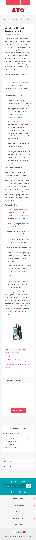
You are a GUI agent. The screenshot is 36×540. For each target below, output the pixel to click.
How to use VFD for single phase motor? (16, 439)
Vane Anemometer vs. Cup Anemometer (17, 370)
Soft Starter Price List (10, 436)
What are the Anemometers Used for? (16, 362)
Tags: (6, 346)
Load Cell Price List (10, 447)
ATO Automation (15, 309)
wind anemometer (21, 349)
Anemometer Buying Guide (13, 359)
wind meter (15, 352)
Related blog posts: (10, 357)
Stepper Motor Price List (11, 433)
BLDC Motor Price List (11, 444)
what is (8, 352)
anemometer (9, 349)
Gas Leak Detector (10, 441)
